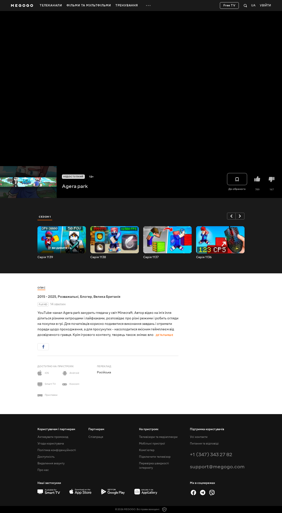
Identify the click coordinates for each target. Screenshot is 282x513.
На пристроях (148, 429)
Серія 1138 (98, 257)
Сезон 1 (45, 217)
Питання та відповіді (204, 444)
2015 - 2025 (46, 296)
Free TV (229, 5)
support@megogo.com (217, 466)
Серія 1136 (204, 257)
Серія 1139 (45, 257)
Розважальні (68, 296)
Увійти (265, 5)
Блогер (86, 296)
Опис (41, 287)
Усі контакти (199, 437)
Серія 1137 (151, 257)
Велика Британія (106, 296)
